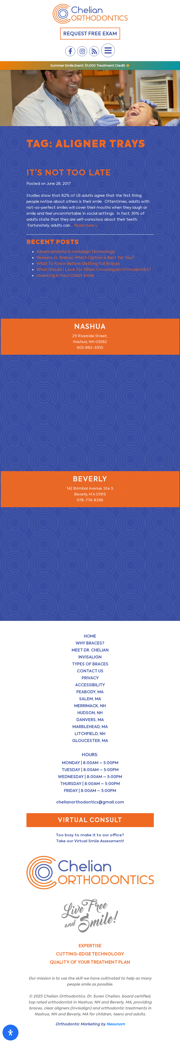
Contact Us (90, 671)
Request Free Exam (90, 33)
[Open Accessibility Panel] (10, 1033)
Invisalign (90, 657)
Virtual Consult (90, 820)
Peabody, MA (90, 692)
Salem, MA (90, 699)
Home (90, 636)
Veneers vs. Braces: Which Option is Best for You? (85, 257)
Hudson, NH (90, 713)
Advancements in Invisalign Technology (75, 251)
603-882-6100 (90, 348)
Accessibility (90, 685)
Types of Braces (90, 664)
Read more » (85, 225)
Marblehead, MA (90, 727)
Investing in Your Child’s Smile (65, 275)
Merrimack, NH (90, 706)
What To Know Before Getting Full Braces (78, 263)
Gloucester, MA (90, 741)
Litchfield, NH (90, 734)
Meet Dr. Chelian (90, 650)
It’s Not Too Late (68, 172)
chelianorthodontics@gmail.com (90, 802)
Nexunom (116, 1024)
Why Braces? (90, 643)
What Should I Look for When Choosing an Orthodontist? (93, 269)
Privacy (90, 678)
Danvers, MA (90, 720)
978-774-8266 (90, 500)
